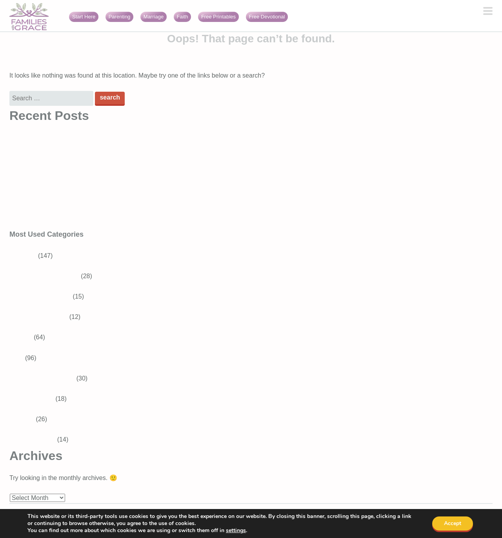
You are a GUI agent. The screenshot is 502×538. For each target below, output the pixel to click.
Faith (182, 17)
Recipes (20, 337)
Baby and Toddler (43, 316)
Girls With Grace (32, 439)
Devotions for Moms (47, 378)
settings (236, 530)
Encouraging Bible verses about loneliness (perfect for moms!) (95, 223)
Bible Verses (36, 398)
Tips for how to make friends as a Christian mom (76, 182)
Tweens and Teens (45, 296)
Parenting (120, 17)
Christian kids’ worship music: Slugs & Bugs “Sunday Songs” (93, 202)
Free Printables (218, 17)
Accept (452, 523)
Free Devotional (267, 17)
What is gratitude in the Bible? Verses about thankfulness (88, 161)
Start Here (83, 17)
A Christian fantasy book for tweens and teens (73, 141)
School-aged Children (49, 276)
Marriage (154, 17)
